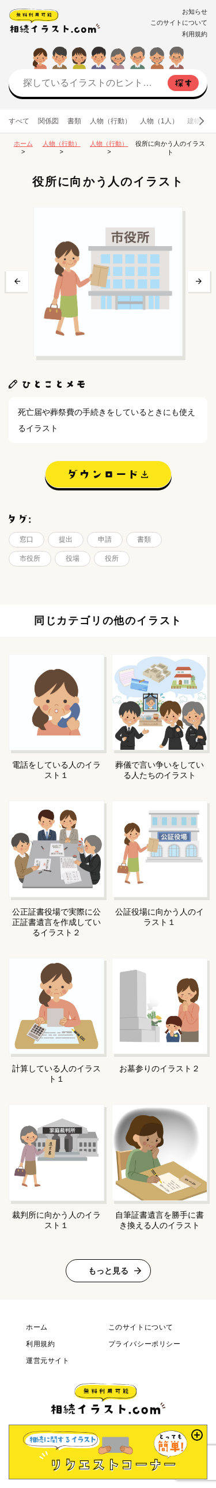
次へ (198, 281)
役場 (72, 558)
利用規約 (194, 34)
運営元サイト (48, 1361)
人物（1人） (159, 121)
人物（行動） (110, 121)
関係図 (48, 121)
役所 (112, 558)
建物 (194, 121)
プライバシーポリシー (144, 1344)
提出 (66, 539)
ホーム (23, 143)
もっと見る (108, 1270)
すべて (19, 121)
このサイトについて (178, 22)
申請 (105, 539)
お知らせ (194, 11)
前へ (17, 281)
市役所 (30, 558)
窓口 (26, 539)
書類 (74, 121)
